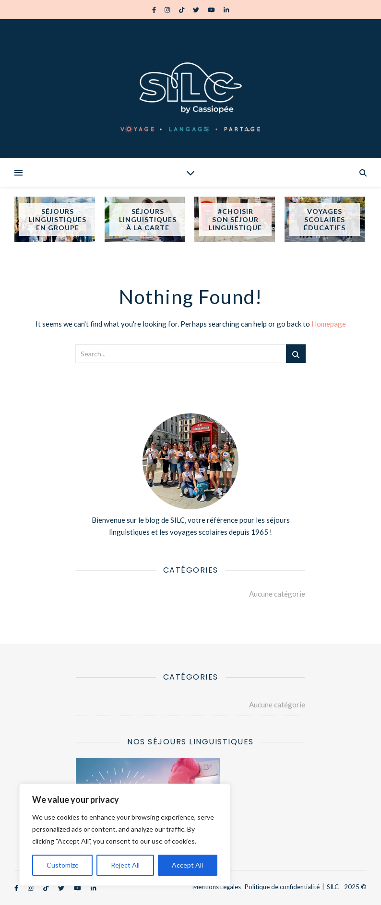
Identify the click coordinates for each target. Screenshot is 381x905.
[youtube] (212, 9)
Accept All (187, 865)
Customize (63, 865)
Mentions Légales (216, 887)
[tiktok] (182, 9)
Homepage (328, 323)
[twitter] (197, 9)
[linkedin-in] (226, 9)
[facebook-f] (154, 9)
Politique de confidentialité (282, 887)
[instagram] (168, 9)
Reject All (125, 865)
